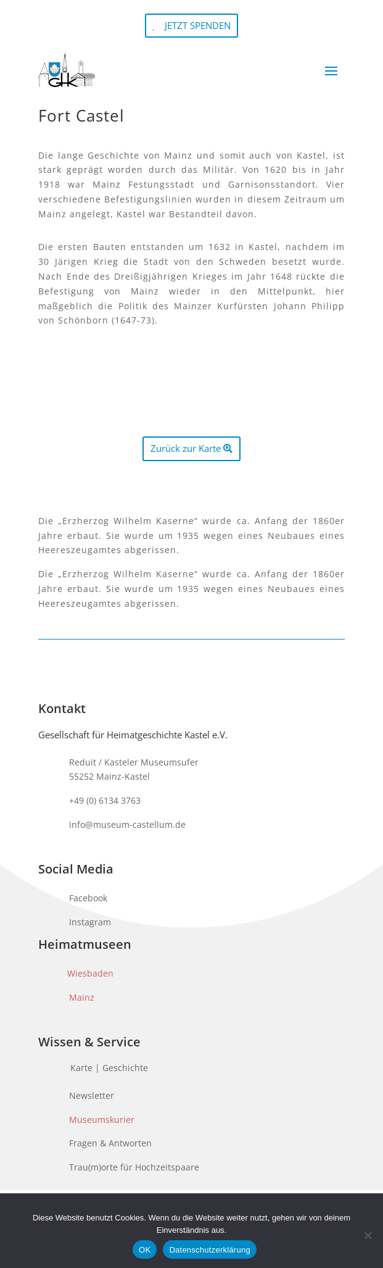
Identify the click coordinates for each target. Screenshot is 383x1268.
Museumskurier (101, 1119)
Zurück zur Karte (185, 448)
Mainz (81, 997)
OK (144, 1249)
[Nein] (367, 1235)
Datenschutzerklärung (209, 1249)
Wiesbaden (90, 973)
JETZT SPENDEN (198, 25)
